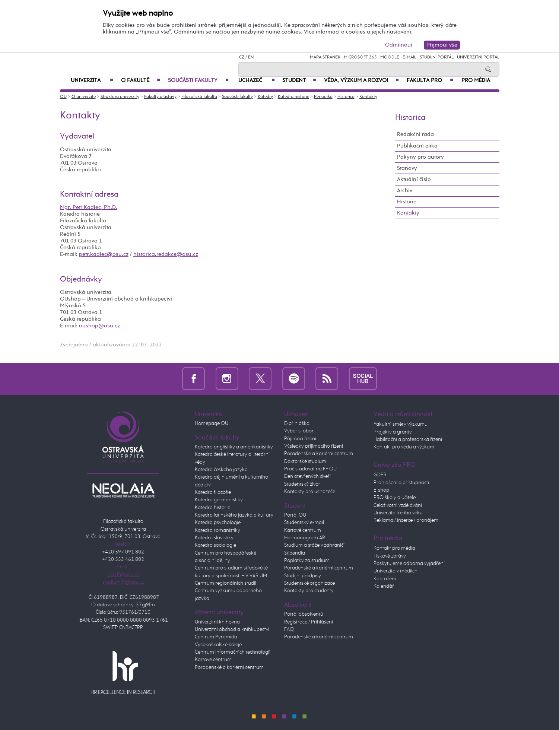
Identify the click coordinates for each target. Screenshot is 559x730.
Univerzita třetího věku (398, 512)
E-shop (381, 490)
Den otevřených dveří (307, 476)
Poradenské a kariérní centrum (229, 667)
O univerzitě (84, 97)
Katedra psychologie (218, 522)
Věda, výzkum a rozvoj (361, 80)
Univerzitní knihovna (217, 622)
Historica (346, 97)
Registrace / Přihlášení (308, 622)
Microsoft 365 (360, 57)
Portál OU (295, 515)
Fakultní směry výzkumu (401, 424)
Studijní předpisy (302, 575)
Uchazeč (256, 80)
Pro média (475, 80)
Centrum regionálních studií (225, 583)
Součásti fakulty (198, 80)
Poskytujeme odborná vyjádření (409, 563)
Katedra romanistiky (217, 530)
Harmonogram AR (304, 537)
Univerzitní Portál (478, 57)
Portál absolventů (303, 614)
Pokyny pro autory (420, 157)
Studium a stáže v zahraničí (314, 545)
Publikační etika (417, 146)
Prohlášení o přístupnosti (401, 482)
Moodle (389, 57)
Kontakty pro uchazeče (309, 491)
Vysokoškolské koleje (218, 644)
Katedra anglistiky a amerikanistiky (234, 447)
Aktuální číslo (414, 179)
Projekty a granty (393, 432)
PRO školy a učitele (395, 497)
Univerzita (92, 80)
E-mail (409, 57)
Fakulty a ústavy (160, 97)
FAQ (289, 629)
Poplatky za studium (307, 560)
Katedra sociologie (215, 545)
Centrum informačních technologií (232, 652)
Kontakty (368, 97)
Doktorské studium (305, 461)
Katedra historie (293, 97)
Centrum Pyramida (216, 636)
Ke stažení (385, 578)
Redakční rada (415, 134)
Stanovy (407, 168)
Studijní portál (437, 57)
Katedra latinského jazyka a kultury (234, 515)
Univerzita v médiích (395, 571)
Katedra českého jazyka (221, 469)
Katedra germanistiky (219, 499)
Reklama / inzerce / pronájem (406, 520)
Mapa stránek (325, 57)
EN (251, 57)
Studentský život (302, 484)
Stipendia (294, 553)
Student (299, 80)
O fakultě (140, 80)
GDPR (380, 474)
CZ (241, 57)
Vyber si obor (299, 431)
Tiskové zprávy (390, 556)
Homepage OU (211, 423)
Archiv (404, 190)
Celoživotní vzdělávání (398, 505)
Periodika (323, 97)
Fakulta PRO (430, 80)
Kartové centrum (213, 659)
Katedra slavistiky (214, 537)
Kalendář (384, 586)
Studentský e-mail (304, 522)
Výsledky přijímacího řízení (313, 446)
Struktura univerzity (120, 97)
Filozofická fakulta (199, 97)
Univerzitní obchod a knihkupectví (232, 629)
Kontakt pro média (394, 548)
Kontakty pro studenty (309, 590)
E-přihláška (296, 423)
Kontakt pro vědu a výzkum (404, 447)
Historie (406, 201)
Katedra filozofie (213, 492)
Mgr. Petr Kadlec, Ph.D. (88, 207)
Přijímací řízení (300, 438)
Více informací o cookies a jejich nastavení (357, 32)
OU (63, 97)
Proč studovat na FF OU (310, 469)
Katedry (265, 97)
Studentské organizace (309, 583)
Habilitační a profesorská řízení (408, 439)
